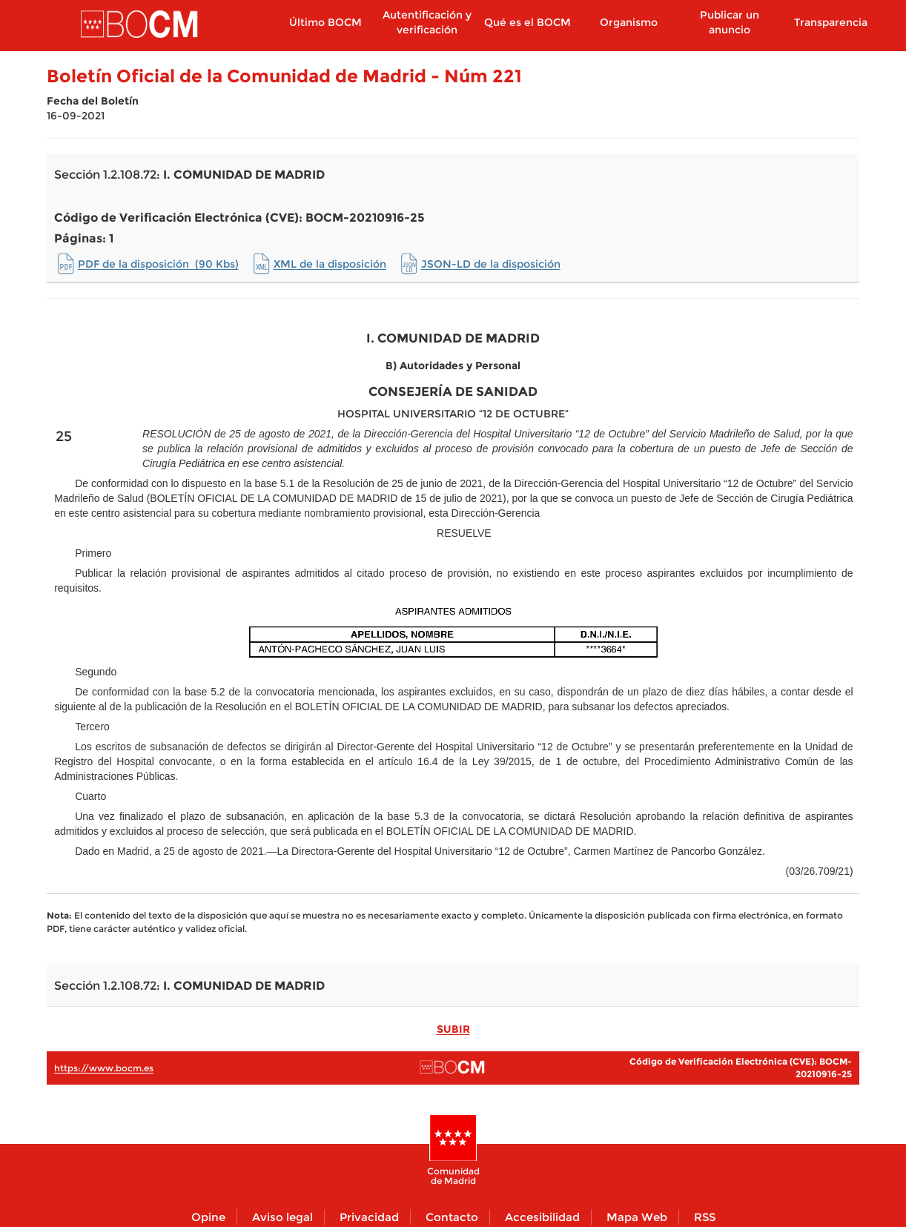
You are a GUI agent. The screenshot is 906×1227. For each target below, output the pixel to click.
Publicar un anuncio (729, 22)
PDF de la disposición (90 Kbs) (158, 264)
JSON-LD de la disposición (491, 264)
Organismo (629, 22)
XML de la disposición (330, 264)
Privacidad (369, 1217)
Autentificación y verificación (427, 22)
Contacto (452, 1217)
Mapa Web (636, 1217)
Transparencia (830, 22)
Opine (208, 1217)
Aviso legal (282, 1217)
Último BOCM (325, 22)
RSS (704, 1217)
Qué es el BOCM (527, 22)
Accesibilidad (542, 1217)
